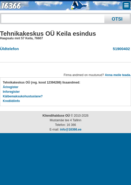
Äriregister (10, 87)
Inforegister (11, 92)
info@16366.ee (71, 129)
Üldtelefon (9, 49)
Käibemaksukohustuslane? (23, 96)
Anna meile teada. (118, 75)
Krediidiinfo (11, 101)
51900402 (120, 49)
